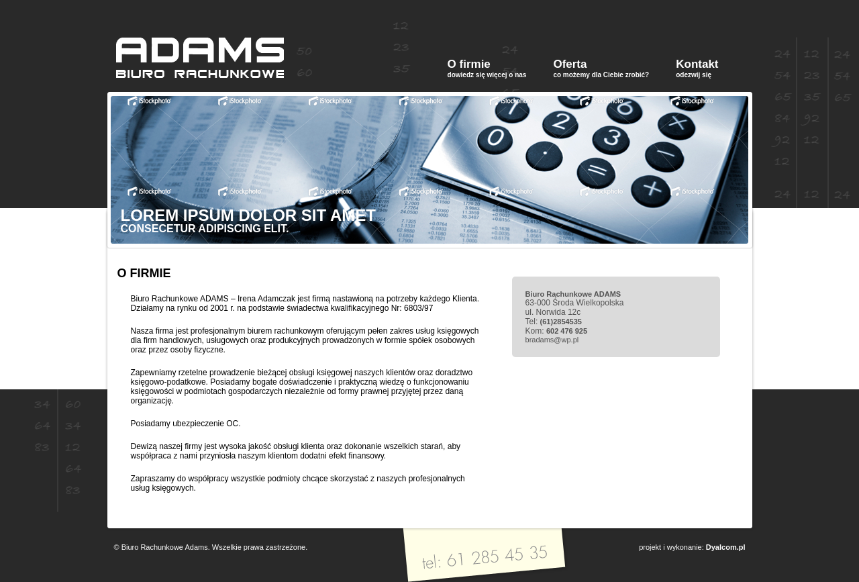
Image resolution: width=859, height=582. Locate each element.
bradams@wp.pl (552, 340)
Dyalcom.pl (726, 547)
